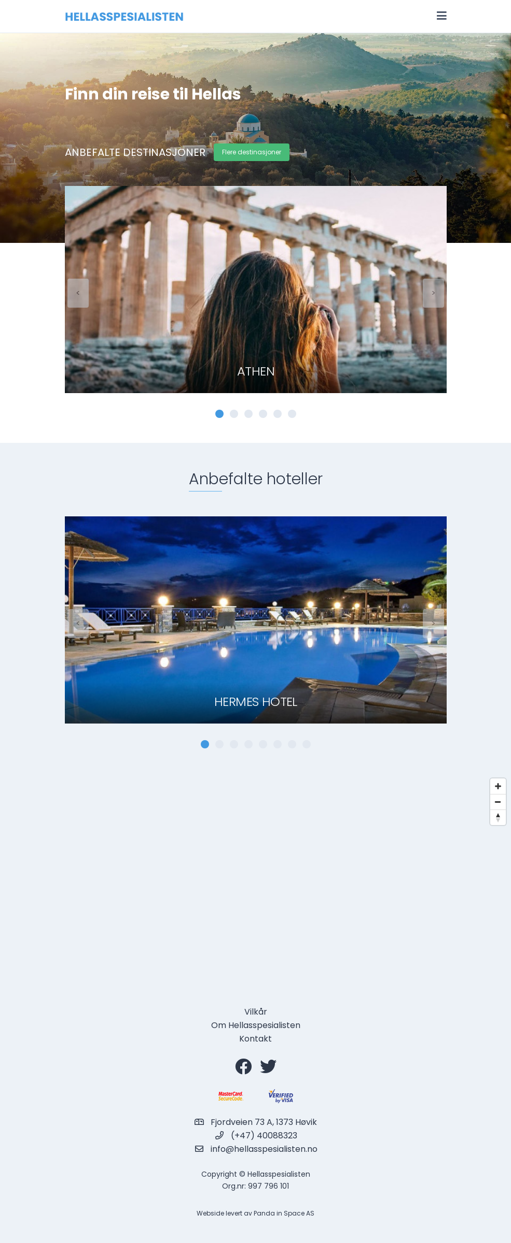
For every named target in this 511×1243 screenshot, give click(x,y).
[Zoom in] (498, 786)
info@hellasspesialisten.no (264, 1149)
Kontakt (255, 1039)
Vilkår (255, 1012)
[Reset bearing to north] (498, 817)
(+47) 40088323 (264, 1135)
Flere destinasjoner (251, 152)
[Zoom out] (498, 802)
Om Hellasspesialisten (255, 1025)
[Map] (255, 876)
